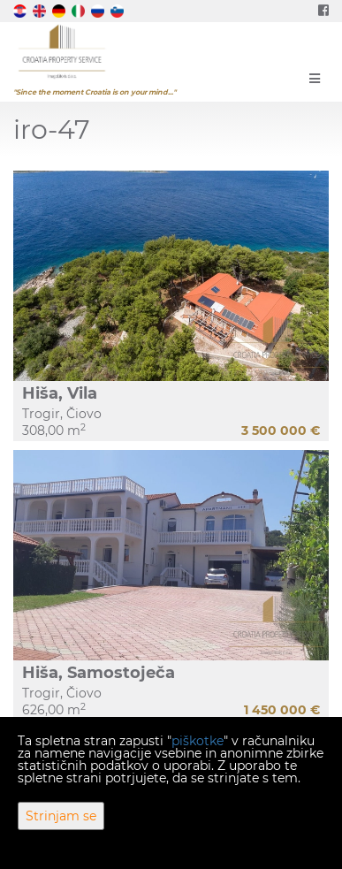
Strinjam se (61, 816)
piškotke (197, 741)
